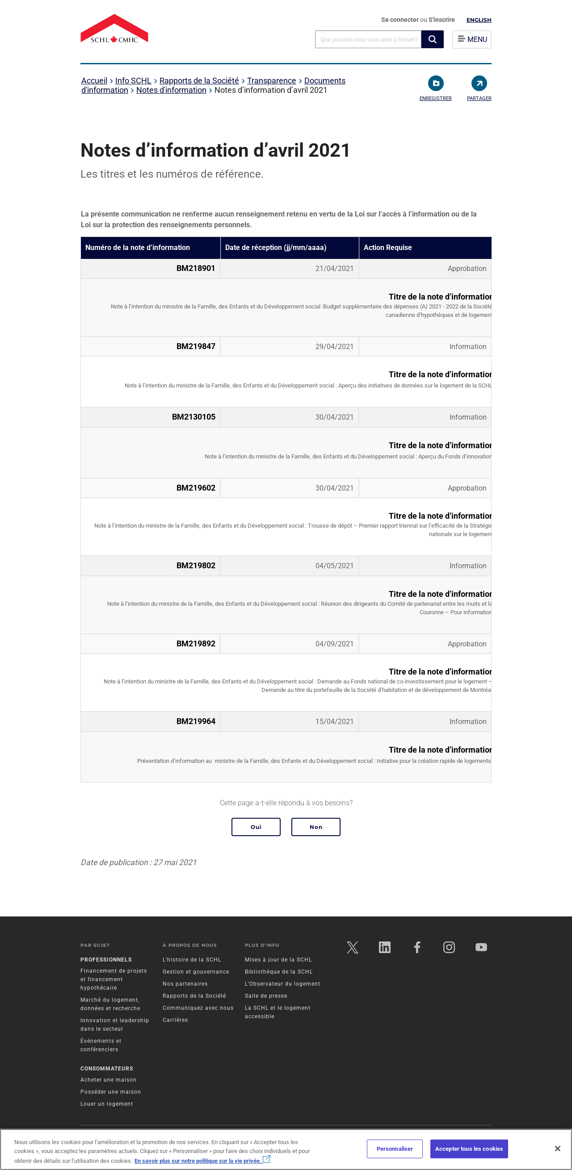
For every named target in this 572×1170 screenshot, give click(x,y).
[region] (286, 1149)
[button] (432, 39)
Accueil (94, 80)
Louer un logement (106, 1104)
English (479, 20)
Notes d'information (171, 90)
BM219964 (196, 721)
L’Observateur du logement (282, 984)
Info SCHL (133, 80)
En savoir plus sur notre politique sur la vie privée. (202, 1161)
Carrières (175, 1020)
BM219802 (196, 565)
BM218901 (196, 268)
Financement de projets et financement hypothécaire (113, 979)
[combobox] (368, 39)
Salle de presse (266, 996)
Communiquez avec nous (198, 1008)
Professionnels (106, 960)
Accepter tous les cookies (469, 1148)
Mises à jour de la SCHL (278, 960)
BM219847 (196, 346)
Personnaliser (395, 1148)
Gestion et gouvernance (196, 972)
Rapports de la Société (199, 80)
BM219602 (196, 487)
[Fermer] (558, 1148)
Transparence (271, 80)
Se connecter (400, 19)
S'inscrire (442, 19)
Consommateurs (106, 1069)
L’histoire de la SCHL (192, 960)
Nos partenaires (185, 984)
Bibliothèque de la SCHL (279, 972)
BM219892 (196, 643)
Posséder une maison (110, 1092)
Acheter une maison (108, 1080)
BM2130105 (193, 416)
